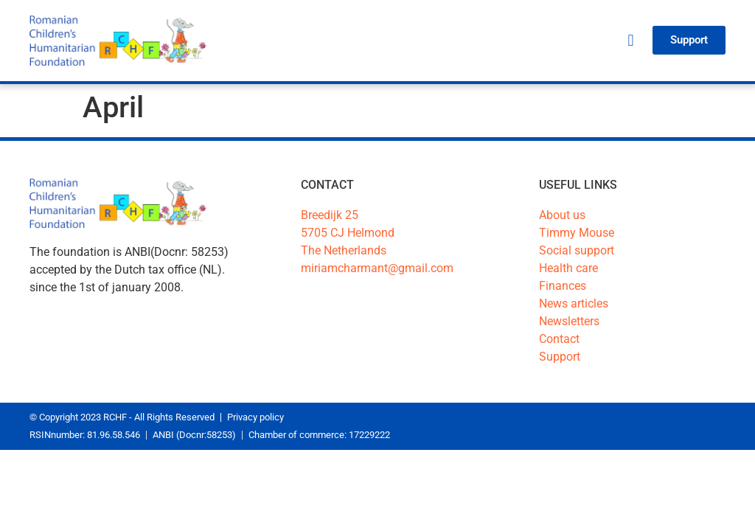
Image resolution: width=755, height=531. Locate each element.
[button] (631, 40)
